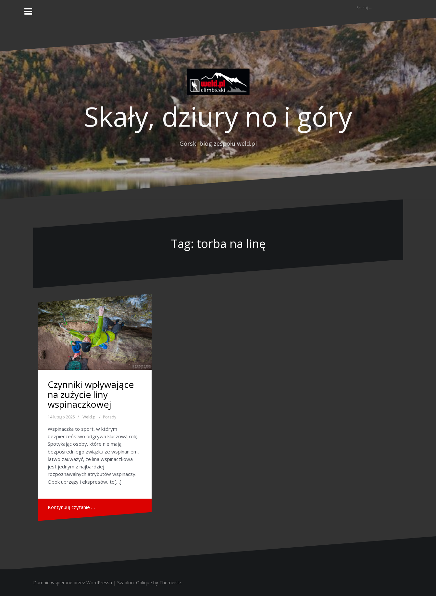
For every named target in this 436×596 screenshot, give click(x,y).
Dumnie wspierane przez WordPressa (72, 582)
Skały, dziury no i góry (218, 116)
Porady (109, 417)
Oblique (144, 582)
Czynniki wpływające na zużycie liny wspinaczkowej (91, 394)
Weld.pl (89, 417)
